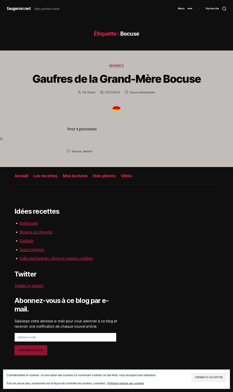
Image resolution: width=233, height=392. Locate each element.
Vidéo (126, 175)
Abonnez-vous (31, 350)
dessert (88, 151)
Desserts (116, 65)
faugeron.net (19, 8)
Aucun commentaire (142, 92)
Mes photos (104, 175)
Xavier (91, 92)
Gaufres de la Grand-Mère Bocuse (116, 78)
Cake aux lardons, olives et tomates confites (56, 258)
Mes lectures (75, 175)
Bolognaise (29, 223)
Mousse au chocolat (36, 232)
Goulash (27, 241)
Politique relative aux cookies (125, 383)
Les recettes (45, 175)
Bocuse (76, 151)
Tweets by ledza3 (28, 286)
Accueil (21, 175)
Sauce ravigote (32, 250)
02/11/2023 (112, 92)
